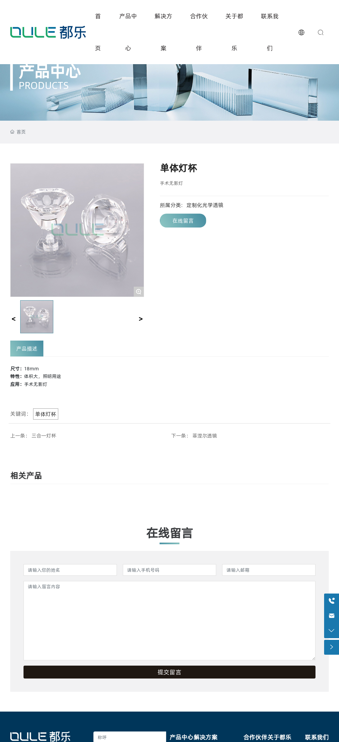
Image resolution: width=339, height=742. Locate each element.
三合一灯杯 (43, 435)
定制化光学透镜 (204, 205)
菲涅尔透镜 (204, 435)
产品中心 (50, 71)
